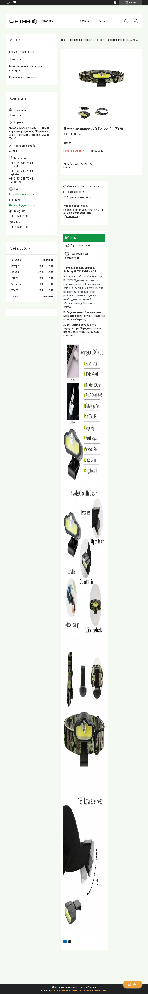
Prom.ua (91, 987)
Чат (132, 984)
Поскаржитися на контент (65, 990)
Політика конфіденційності (94, 990)
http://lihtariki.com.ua (21, 194)
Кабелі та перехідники (22, 77)
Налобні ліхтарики (81, 39)
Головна (84, 21)
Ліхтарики (15, 59)
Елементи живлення (21, 51)
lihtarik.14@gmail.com (22, 205)
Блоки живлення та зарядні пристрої (26, 68)
